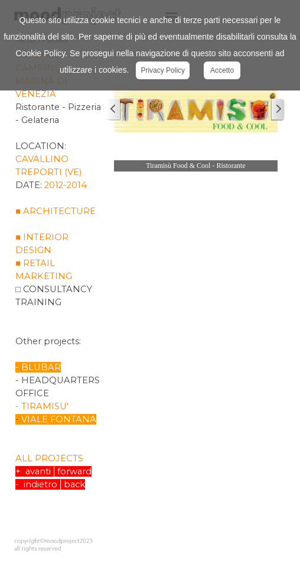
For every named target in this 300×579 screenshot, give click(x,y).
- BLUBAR (38, 367)
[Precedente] (114, 110)
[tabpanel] (58, 286)
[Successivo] (277, 110)
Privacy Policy (163, 70)
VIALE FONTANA (58, 419)
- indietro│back (49, 484)
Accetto (222, 70)
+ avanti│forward (53, 471)
